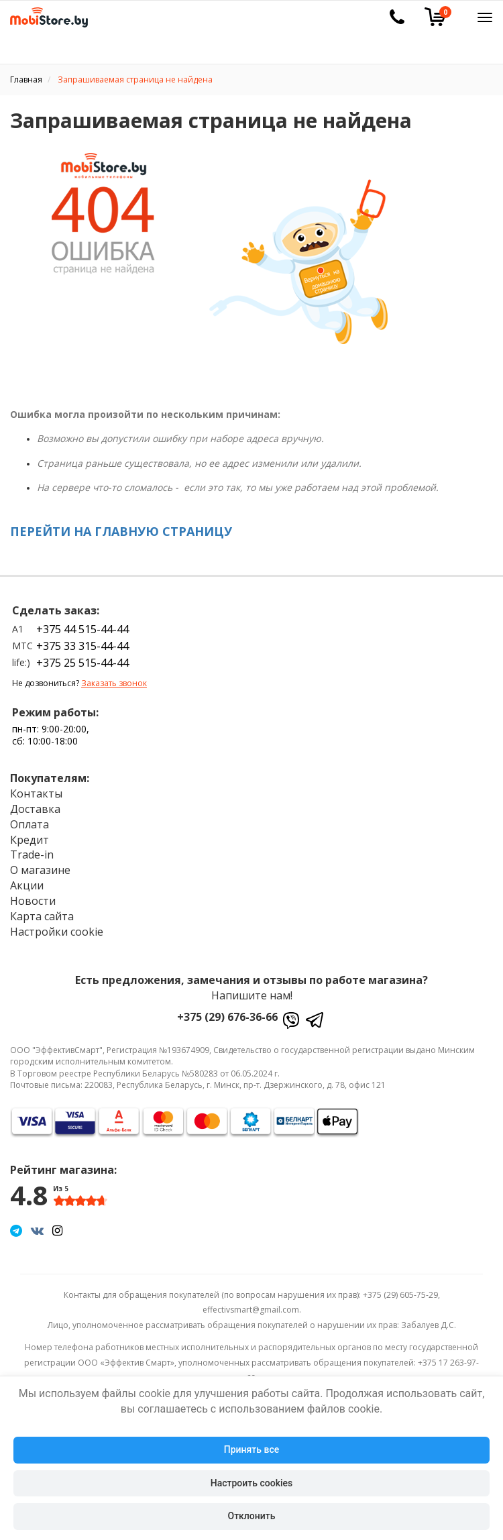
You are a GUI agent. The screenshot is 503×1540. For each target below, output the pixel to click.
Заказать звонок (114, 683)
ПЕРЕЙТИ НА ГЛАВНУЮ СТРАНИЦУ (121, 531)
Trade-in (32, 854)
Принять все (251, 1449)
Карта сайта (42, 916)
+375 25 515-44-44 (82, 662)
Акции (27, 885)
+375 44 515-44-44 (82, 629)
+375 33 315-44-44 (82, 646)
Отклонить (252, 1515)
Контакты (36, 793)
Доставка (35, 809)
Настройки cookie (56, 931)
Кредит (29, 839)
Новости (33, 900)
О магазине (40, 870)
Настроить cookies (251, 1483)
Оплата (29, 824)
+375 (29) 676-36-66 (227, 1016)
